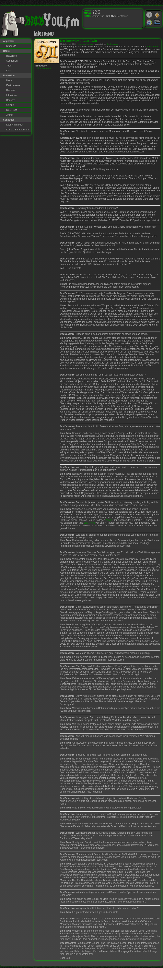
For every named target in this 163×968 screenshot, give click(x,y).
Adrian (109, 520)
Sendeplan (11, 60)
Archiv (9, 115)
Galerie (10, 105)
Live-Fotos (89, 522)
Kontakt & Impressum (17, 129)
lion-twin (90, 44)
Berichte (10, 100)
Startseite (11, 46)
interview (81, 44)
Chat (8, 70)
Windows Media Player (149, 22)
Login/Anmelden (14, 124)
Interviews (11, 95)
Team (9, 65)
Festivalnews (13, 85)
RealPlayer (157, 22)
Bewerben (11, 55)
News (9, 80)
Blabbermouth (44, 68)
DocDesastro (112, 44)
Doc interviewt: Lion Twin (78, 40)
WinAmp (157, 15)
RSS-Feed (11, 110)
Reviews (10, 90)
